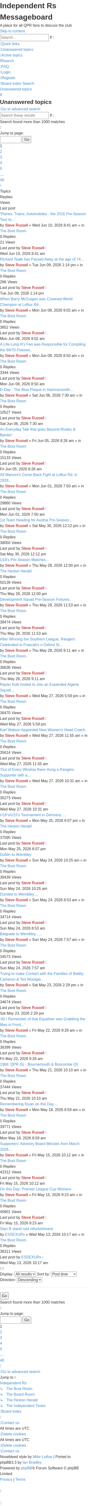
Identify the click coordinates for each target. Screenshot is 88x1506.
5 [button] (1, 169)
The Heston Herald (15, 571)
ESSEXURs (15, 1234)
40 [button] (2, 180)
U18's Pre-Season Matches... (24, 560)
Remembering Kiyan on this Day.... (29, 1104)
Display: (18, 1274)
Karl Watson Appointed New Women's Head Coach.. (43, 730)
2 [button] (1, 152)
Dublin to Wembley (15, 855)
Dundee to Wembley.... (19, 894)
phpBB (26, 1468)
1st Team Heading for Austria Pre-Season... (36, 520)
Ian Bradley (32, 1462)
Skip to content (12, 31)
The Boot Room (13, 231)
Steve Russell (16, 225)
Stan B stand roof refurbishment (26, 1229)
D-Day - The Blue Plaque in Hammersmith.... (37, 390)
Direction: (21, 1280)
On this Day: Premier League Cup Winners (35, 1189)
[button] (0, 127)
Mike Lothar (43, 1457)
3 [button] (1, 157)
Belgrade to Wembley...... (21, 934)
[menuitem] (16, 49)
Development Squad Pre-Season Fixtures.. (35, 599)
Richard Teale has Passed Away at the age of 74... (42, 259)
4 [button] (1, 163)
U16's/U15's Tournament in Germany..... (33, 815)
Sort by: (57, 1274)
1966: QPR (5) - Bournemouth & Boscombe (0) (39, 1064)
